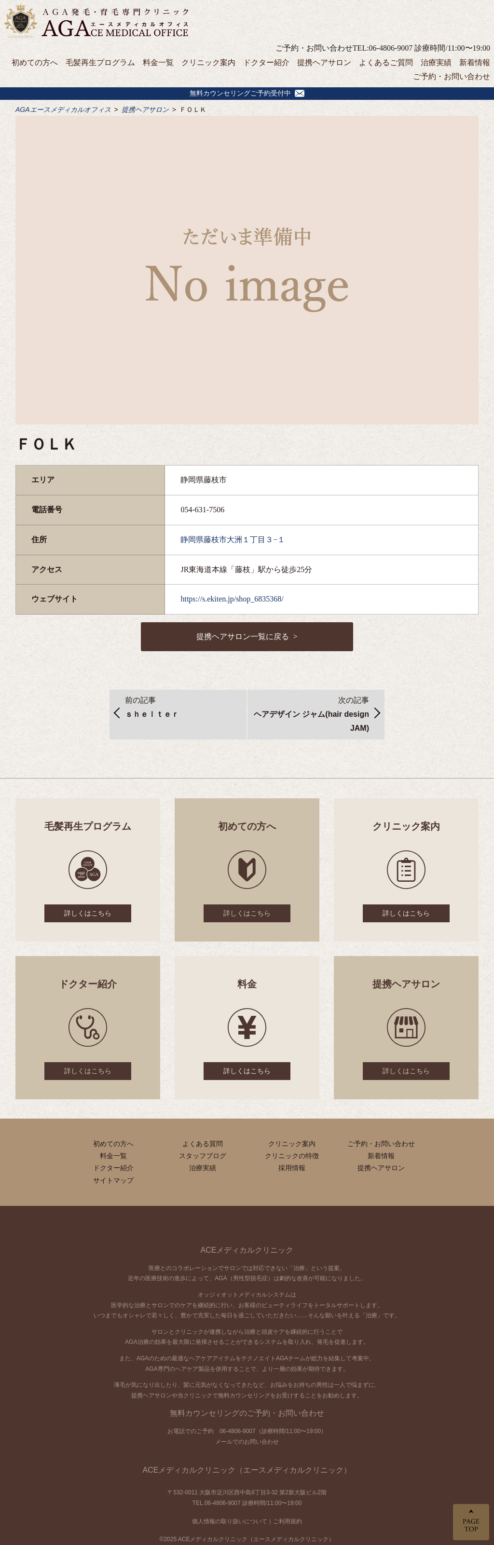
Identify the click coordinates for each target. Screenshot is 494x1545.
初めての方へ (35, 62)
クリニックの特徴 (292, 1156)
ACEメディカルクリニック (247, 1250)
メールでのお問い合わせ (247, 1441)
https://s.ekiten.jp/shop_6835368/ (231, 599)
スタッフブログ (202, 1156)
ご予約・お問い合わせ (451, 76)
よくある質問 (202, 1144)
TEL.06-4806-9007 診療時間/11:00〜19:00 (247, 1503)
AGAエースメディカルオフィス (63, 109)
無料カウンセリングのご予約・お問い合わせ (247, 1413)
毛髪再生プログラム (100, 62)
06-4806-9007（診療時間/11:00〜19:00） (273, 1431)
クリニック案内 (208, 62)
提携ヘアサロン (324, 62)
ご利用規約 (287, 1521)
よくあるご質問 (386, 62)
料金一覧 (158, 62)
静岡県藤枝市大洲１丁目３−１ (232, 539)
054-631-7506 (202, 510)
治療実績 (436, 62)
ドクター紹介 (266, 62)
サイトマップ (113, 1180)
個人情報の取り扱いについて (229, 1521)
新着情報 (474, 62)
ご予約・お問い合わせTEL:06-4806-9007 (343, 48)
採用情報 (291, 1168)
